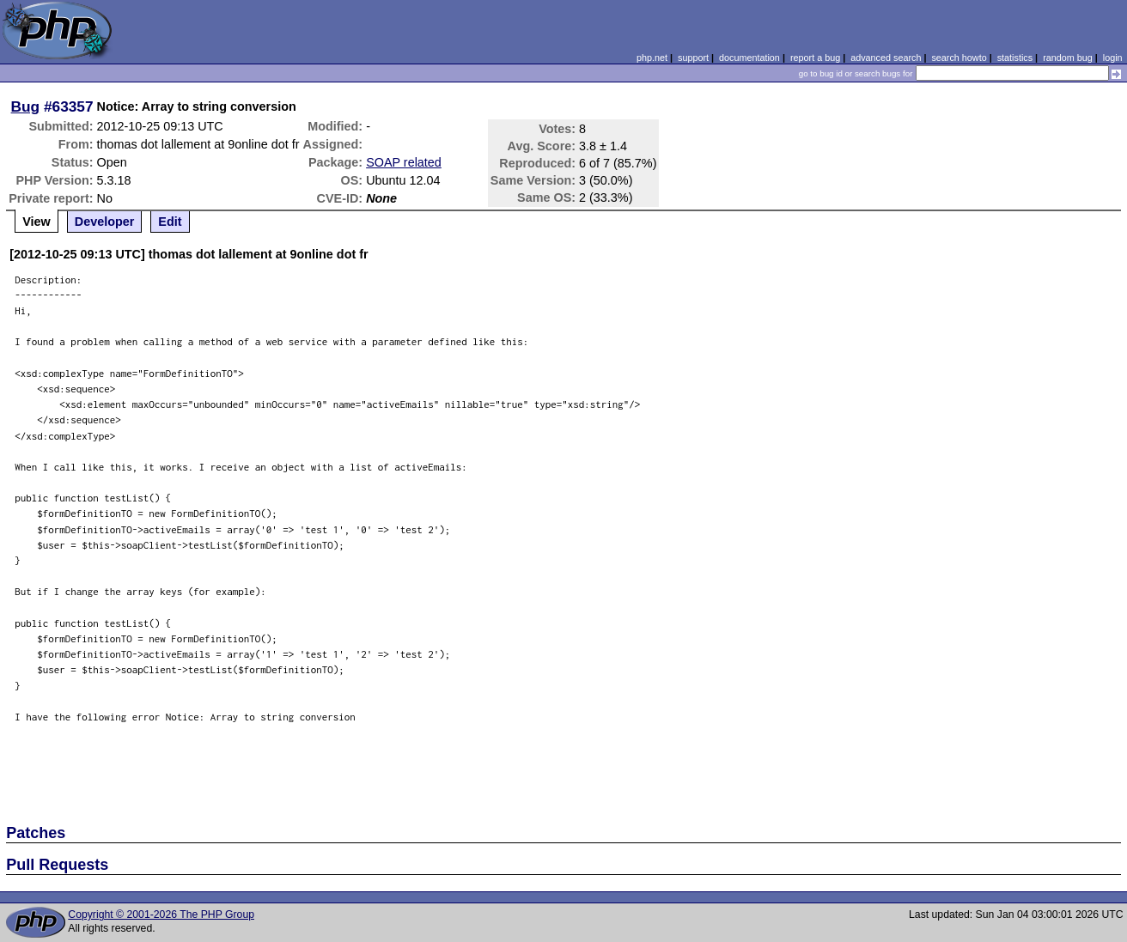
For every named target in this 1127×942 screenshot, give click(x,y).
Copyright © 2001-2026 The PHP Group (161, 915)
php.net (652, 57)
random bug (1068, 57)
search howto (958, 57)
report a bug (815, 57)
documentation (749, 57)
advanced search (885, 57)
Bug (25, 106)
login (1113, 57)
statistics (1015, 57)
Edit (169, 221)
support (693, 57)
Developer (105, 221)
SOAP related (404, 162)
